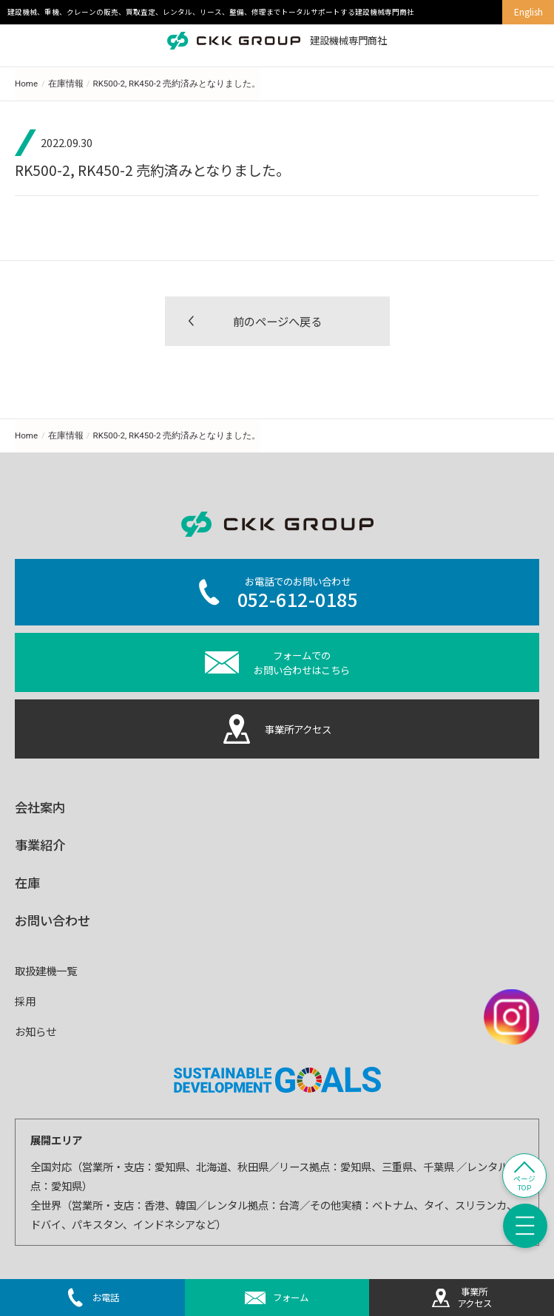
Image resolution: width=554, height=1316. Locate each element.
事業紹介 (40, 844)
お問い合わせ (52, 920)
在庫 (27, 882)
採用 (25, 1000)
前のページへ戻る (277, 321)
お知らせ (35, 1031)
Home (26, 83)
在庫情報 (66, 83)
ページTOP (524, 1183)
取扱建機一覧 (46, 970)
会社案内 (40, 807)
